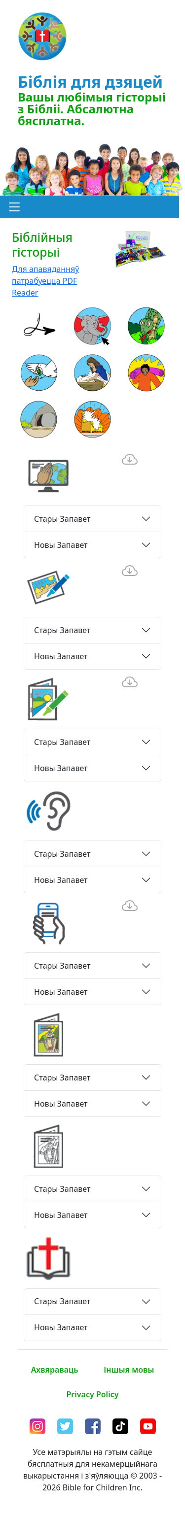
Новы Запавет (61, 544)
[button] (14, 207)
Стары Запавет (62, 518)
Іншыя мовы (129, 1369)
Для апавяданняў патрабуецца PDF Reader (45, 281)
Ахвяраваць (54, 1369)
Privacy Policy (93, 1394)
